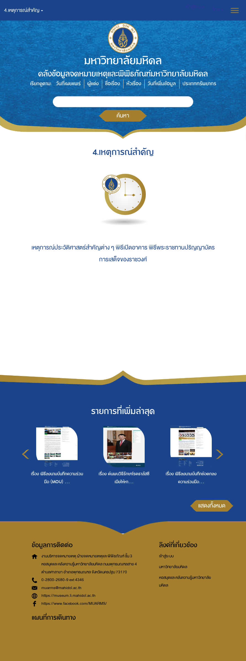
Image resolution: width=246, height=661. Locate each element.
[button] (218, 9)
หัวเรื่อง (133, 83)
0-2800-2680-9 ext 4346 (62, 579)
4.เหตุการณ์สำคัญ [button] (23, 10)
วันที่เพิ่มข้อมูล (162, 83)
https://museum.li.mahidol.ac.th (68, 595)
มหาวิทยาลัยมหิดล (173, 566)
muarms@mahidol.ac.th (61, 587)
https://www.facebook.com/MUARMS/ (74, 603)
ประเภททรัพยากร (199, 83)
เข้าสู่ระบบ (166, 556)
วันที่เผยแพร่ (68, 83)
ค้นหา (123, 115)
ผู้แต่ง (93, 83)
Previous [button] (25, 454)
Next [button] (219, 454)
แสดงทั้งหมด (211, 505)
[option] (55, 465)
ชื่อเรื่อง (112, 83)
